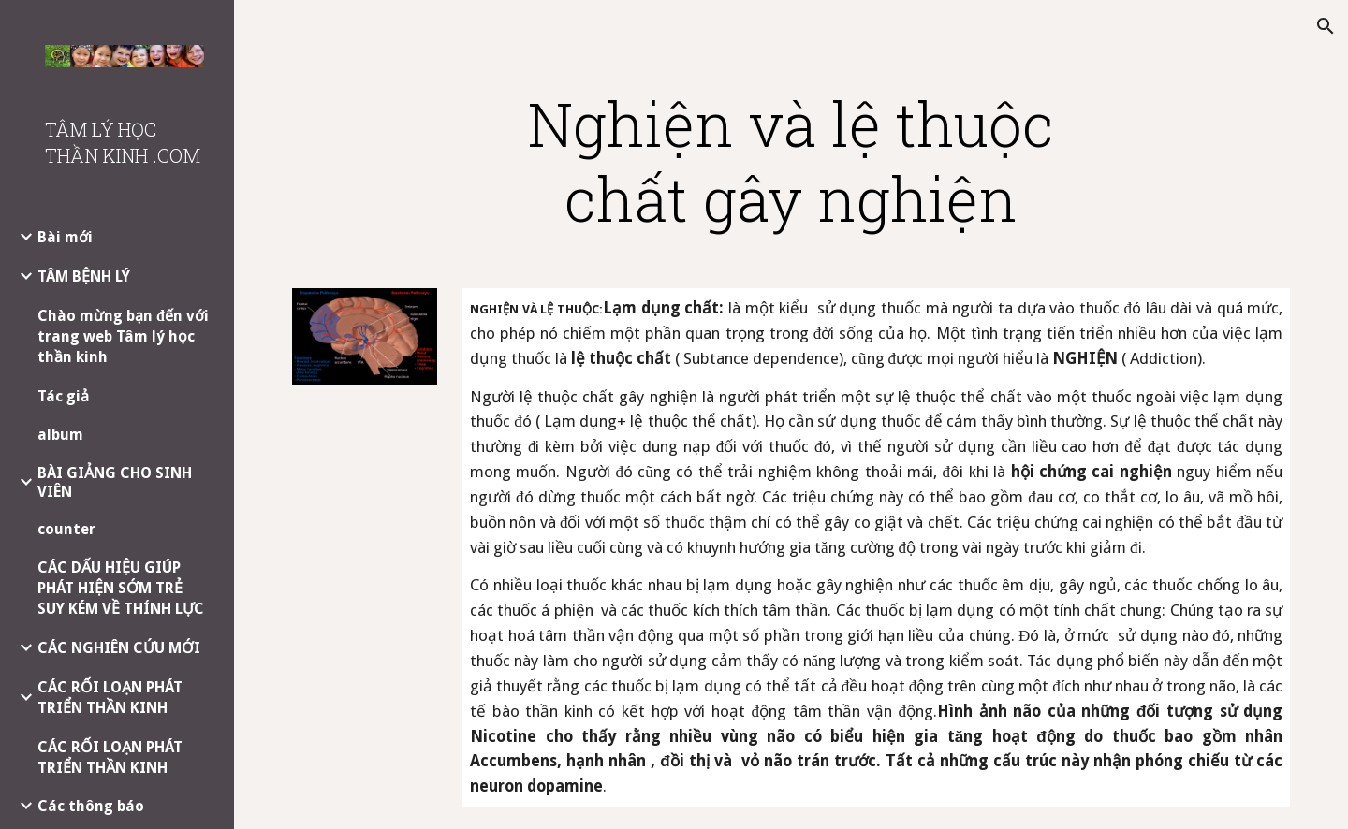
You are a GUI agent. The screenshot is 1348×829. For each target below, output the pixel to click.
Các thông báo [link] (90, 806)
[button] (1325, 26)
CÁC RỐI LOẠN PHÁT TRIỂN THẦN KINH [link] (110, 697)
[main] (791, 161)
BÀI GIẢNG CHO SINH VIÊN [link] (114, 482)
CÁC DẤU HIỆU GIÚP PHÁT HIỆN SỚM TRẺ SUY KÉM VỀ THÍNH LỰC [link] (120, 588)
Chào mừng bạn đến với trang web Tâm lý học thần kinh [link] (123, 336)
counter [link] (66, 529)
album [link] (60, 435)
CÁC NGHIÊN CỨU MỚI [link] (118, 648)
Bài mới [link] (65, 237)
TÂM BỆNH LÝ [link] (83, 276)
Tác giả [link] (63, 396)
